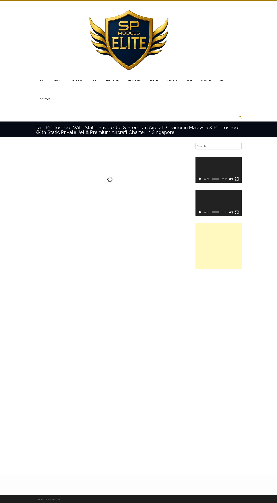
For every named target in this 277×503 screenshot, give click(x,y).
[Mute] (231, 179)
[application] (218, 170)
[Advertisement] (222, 246)
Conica (47, 499)
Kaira (57, 499)
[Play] (200, 179)
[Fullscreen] (237, 179)
